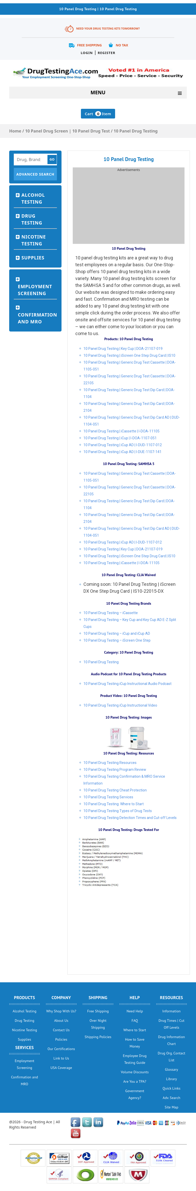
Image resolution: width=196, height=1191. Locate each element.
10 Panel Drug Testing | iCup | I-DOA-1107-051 (120, 438)
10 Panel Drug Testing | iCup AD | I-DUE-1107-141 (122, 452)
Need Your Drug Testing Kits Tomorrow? (108, 28)
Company (61, 997)
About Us (61, 1020)
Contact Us (61, 1030)
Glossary (171, 1069)
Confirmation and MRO (37, 318)
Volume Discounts (135, 1072)
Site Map (171, 1107)
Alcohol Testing (33, 198)
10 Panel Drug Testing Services (108, 797)
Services (24, 1047)
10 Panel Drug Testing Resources (110, 763)
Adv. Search (171, 1097)
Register (106, 52)
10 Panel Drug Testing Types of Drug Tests (117, 811)
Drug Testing (31, 219)
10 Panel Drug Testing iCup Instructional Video (120, 705)
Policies (61, 1039)
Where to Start (135, 1030)
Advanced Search (35, 174)
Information (171, 1011)
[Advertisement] (128, 208)
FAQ (134, 1020)
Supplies (32, 258)
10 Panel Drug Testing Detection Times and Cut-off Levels (130, 818)
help (135, 997)
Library (171, 1079)
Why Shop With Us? (61, 1011)
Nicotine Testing (33, 240)
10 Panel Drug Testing (101, 662)
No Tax (122, 45)
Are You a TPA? (134, 1081)
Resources (171, 997)
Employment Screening (35, 289)
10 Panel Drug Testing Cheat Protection (115, 790)
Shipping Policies (98, 1037)
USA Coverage (61, 1067)
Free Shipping (89, 45)
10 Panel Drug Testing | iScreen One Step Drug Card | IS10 (129, 355)
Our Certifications (61, 1049)
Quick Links (171, 1088)
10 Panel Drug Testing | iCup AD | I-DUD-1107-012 (122, 445)
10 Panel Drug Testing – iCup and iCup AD (116, 633)
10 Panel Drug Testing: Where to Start (113, 804)
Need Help (135, 1011)
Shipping (98, 997)
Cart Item (98, 113)
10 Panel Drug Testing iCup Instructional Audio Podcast (127, 684)
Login (87, 52)
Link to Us (61, 1058)
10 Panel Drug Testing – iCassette (110, 613)
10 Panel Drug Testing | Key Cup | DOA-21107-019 (123, 349)
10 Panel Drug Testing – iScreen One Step (117, 640)
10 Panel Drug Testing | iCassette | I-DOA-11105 (121, 431)
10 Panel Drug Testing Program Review (114, 769)
